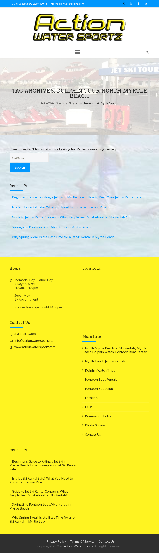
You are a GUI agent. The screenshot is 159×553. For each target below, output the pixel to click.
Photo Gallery (95, 425)
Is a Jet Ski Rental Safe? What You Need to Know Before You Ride (59, 207)
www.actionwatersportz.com (34, 347)
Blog (71, 103)
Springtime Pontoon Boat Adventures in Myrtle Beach (51, 227)
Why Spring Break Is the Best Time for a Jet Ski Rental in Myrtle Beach (63, 237)
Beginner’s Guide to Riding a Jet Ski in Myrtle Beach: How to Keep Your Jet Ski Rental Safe (76, 197)
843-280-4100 (36, 3)
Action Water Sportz (52, 103)
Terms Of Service (82, 541)
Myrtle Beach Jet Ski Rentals (105, 361)
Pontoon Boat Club (99, 389)
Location (91, 398)
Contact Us (93, 434)
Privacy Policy (56, 541)
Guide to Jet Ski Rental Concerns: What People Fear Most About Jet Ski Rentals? (69, 217)
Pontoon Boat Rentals (101, 379)
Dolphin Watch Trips (100, 370)
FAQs (88, 407)
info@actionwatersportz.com (67, 3)
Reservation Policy (98, 416)
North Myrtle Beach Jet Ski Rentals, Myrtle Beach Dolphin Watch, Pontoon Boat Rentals (115, 350)
